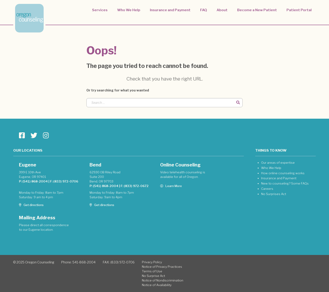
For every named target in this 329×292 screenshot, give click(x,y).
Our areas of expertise (278, 162)
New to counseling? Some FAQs (285, 183)
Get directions (31, 205)
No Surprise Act (153, 276)
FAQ (203, 10)
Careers (267, 188)
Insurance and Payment (170, 10)
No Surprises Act (273, 194)
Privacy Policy (152, 262)
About (222, 10)
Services (100, 10)
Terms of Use (152, 271)
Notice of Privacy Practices (162, 266)
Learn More (171, 186)
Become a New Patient (257, 10)
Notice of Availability (157, 285)
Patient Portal (299, 10)
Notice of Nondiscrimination (162, 280)
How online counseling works (283, 173)
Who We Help (128, 10)
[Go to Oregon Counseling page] (22, 135)
